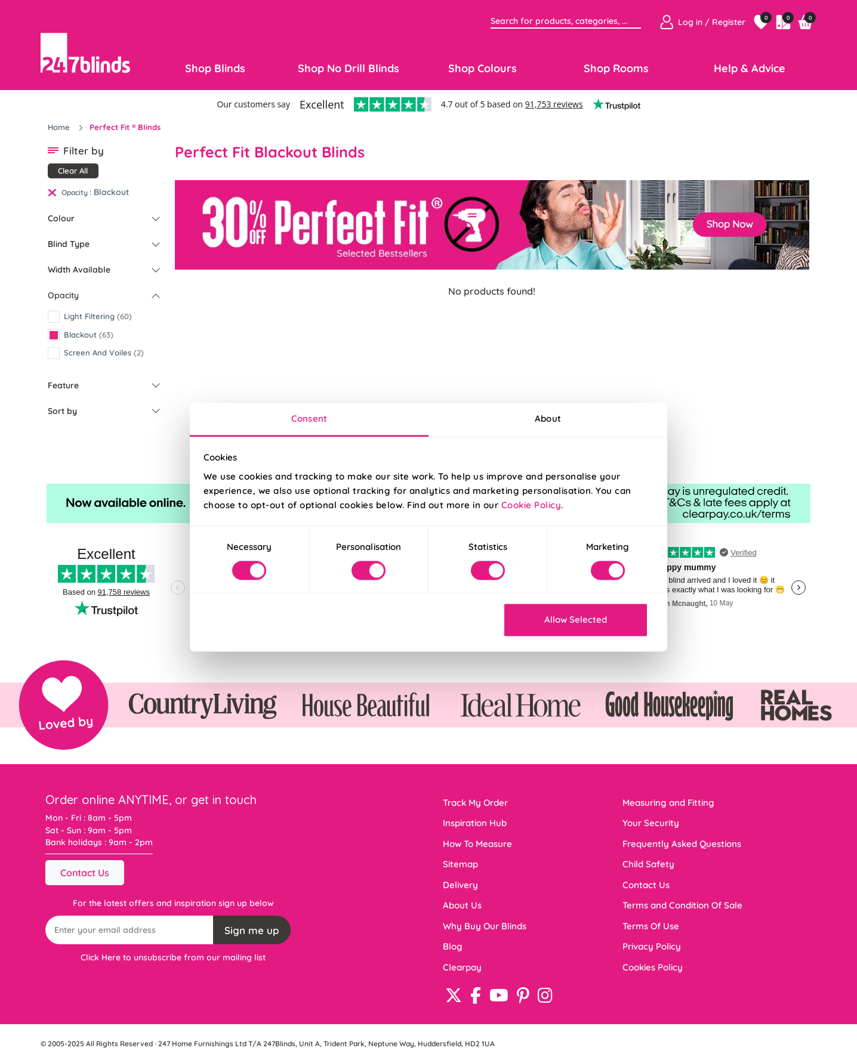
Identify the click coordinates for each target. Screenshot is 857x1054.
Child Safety (648, 864)
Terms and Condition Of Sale (682, 905)
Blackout (111, 192)
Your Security (650, 823)
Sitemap (460, 864)
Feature (63, 385)
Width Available (79, 269)
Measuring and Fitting (668, 802)
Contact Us (84, 873)
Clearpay (462, 967)
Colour (61, 218)
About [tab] (548, 418)
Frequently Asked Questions (681, 843)
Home (60, 127)
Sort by (62, 411)
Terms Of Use (650, 926)
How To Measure (477, 843)
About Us (462, 905)
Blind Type (69, 244)
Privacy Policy (651, 946)
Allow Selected (575, 620)
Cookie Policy (531, 505)
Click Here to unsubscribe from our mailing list (173, 957)
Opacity (63, 295)
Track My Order (475, 802)
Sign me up (251, 930)
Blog (453, 946)
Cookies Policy (652, 967)
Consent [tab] (309, 418)
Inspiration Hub (475, 823)
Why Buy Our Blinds (484, 926)
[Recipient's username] (129, 930)
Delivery (460, 885)
